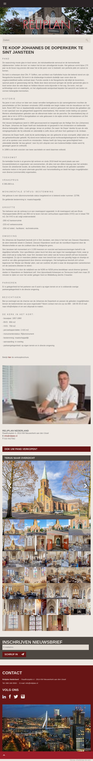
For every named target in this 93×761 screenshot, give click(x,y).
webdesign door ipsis (84, 760)
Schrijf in (11, 654)
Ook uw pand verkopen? (21, 449)
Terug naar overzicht (20, 458)
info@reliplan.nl (10, 436)
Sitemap (72, 760)
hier (9, 357)
